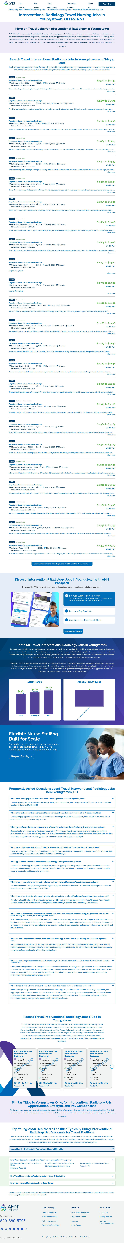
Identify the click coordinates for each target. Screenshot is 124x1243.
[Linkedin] (9, 1229)
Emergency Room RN (18, 1168)
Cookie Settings (84, 1237)
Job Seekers (22, 5)
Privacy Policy (46, 1237)
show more (111, 91)
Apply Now (107, 4)
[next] (112, 1067)
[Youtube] (22, 1229)
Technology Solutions (71, 5)
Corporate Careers (78, 1216)
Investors (74, 1221)
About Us (90, 5)
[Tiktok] (18, 1229)
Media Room (75, 1225)
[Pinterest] (14, 1229)
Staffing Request (105, 1216)
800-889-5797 (13, 1220)
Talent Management (52, 5)
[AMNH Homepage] (9, 3)
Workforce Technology (51, 1225)
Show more (62, 1116)
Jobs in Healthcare (49, 1212)
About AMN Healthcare (79, 1212)
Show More (62, 47)
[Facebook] (1, 1229)
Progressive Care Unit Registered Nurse (94, 1163)
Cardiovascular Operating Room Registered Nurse (25, 1164)
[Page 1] (61, 1090)
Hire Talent (36, 5)
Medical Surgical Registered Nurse (57, 1166)
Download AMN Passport (73, 631)
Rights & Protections (59, 1237)
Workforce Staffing (50, 1216)
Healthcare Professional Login (106, 1222)
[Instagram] (26, 1229)
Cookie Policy (73, 1237)
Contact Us (103, 1212)
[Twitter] (5, 1229)
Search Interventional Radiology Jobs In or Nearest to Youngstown (62, 564)
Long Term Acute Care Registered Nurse (59, 1163)
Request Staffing (20, 756)
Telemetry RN (85, 1166)
